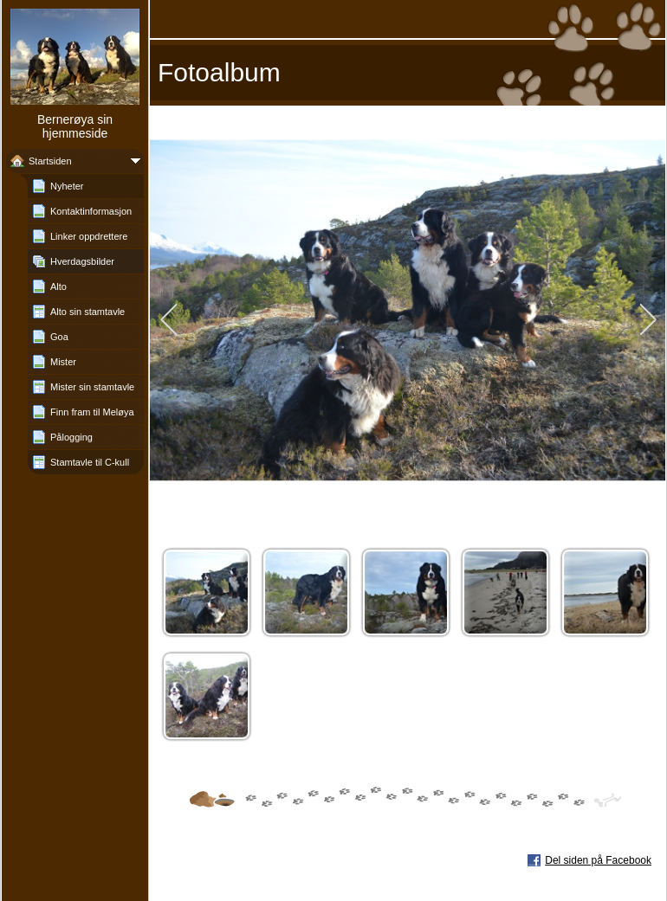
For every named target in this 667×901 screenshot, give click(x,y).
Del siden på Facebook (598, 860)
